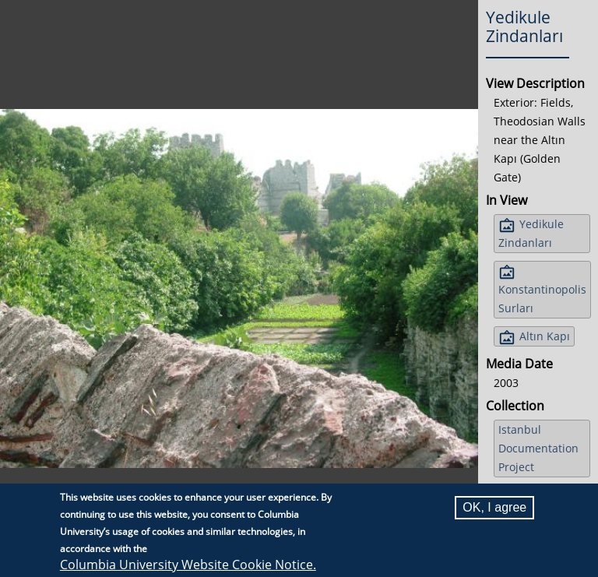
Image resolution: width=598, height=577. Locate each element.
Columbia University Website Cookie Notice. (188, 564)
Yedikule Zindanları (531, 233)
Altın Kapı (544, 336)
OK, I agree (494, 507)
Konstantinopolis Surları (542, 298)
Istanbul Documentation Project (538, 448)
